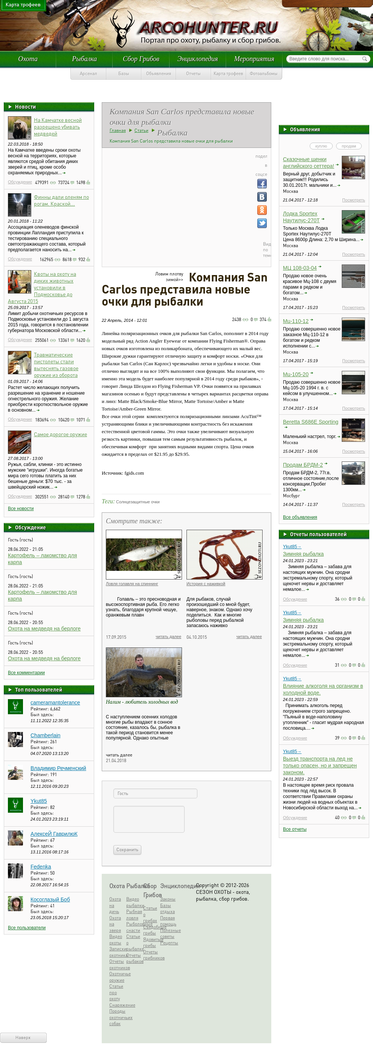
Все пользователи (27, 927)
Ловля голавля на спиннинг (132, 583)
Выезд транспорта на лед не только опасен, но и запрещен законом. (320, 765)
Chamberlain (45, 735)
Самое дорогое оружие (60, 433)
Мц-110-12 (296, 321)
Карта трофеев (228, 73)
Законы (168, 899)
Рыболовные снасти (134, 927)
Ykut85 (39, 801)
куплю (321, 146)
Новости (25, 106)
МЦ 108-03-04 (300, 268)
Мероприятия (254, 59)
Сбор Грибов (141, 59)
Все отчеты (295, 829)
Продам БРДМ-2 (303, 465)
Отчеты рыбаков (134, 958)
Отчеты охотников (117, 964)
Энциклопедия (197, 59)
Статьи (141, 130)
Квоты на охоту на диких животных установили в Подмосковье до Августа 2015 (42, 287)
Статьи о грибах (150, 914)
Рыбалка (84, 59)
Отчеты (193, 73)
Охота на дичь (115, 905)
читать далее (168, 636)
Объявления (158, 73)
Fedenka (41, 867)
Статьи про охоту (116, 992)
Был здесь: (42, 714)
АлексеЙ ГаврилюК (54, 834)
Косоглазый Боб (50, 899)
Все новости (21, 508)
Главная (118, 130)
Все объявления (300, 517)
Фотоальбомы (264, 73)
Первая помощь (168, 921)
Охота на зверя (115, 924)
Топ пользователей (38, 689)
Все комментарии (26, 672)
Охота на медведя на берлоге (44, 629)
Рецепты (168, 943)
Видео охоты (115, 939)
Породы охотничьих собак (117, 1017)
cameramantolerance (55, 703)
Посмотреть (353, 200)
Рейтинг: (40, 709)
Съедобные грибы (151, 930)
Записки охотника (117, 952)
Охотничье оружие (117, 977)
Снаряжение (117, 1005)
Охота (28, 59)
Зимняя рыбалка (303, 554)
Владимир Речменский (58, 768)
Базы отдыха (167, 908)
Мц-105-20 (296, 374)
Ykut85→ (292, 546)
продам (349, 146)
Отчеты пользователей (318, 533)
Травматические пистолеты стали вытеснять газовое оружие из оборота (56, 364)
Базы (123, 73)
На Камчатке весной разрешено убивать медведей (58, 126)
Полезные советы (168, 933)
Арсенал (88, 73)
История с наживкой (205, 583)
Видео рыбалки (134, 902)
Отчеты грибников (151, 955)
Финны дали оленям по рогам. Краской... (61, 200)
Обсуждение (20, 182)
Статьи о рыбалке (134, 942)
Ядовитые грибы (151, 942)
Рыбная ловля (134, 915)
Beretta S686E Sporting (310, 422)
